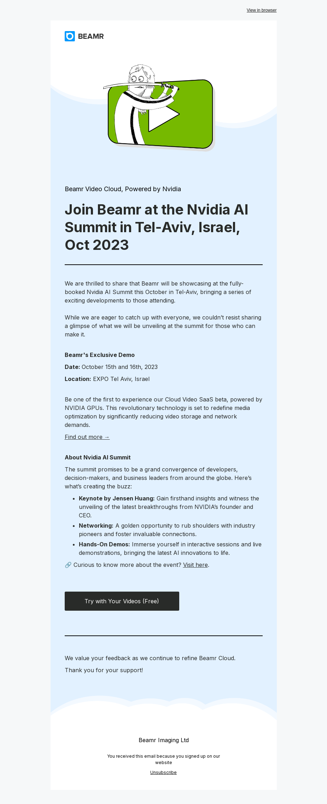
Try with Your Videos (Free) (121, 601)
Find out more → (87, 436)
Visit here (195, 564)
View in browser (261, 10)
